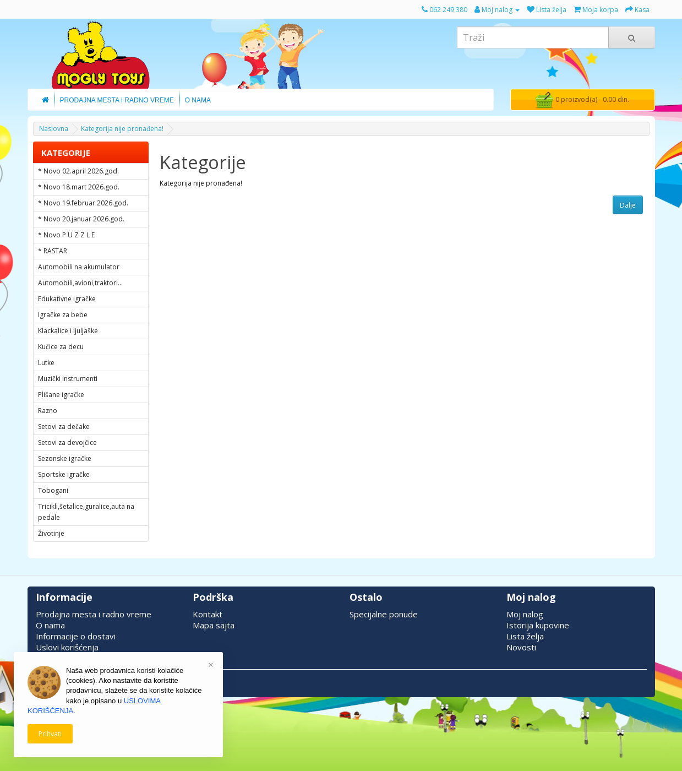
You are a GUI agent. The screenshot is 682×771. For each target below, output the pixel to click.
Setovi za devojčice (67, 442)
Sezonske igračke (64, 458)
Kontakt (207, 614)
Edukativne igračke (67, 298)
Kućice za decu (61, 346)
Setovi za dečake (64, 426)
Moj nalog (524, 614)
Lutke (46, 362)
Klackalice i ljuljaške (68, 330)
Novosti (521, 647)
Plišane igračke (61, 394)
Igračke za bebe (63, 314)
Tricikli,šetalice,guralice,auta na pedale (86, 512)
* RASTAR (52, 251)
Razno (47, 410)
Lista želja (525, 636)
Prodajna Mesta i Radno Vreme (117, 100)
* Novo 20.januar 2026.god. (81, 219)
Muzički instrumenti (67, 378)
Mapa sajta (213, 625)
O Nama (198, 100)
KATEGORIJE (65, 152)
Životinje (51, 533)
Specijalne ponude (384, 614)
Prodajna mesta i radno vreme (93, 614)
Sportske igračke (64, 474)
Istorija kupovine (537, 625)
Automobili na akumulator (78, 267)
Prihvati (50, 734)
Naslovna (53, 128)
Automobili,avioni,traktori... (80, 282)
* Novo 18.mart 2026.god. (78, 187)
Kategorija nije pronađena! (122, 128)
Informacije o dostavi (76, 636)
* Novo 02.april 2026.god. (78, 171)
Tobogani (53, 490)
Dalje (628, 205)
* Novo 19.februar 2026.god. (83, 203)
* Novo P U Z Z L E (66, 235)
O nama (50, 625)
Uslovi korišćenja (67, 647)
